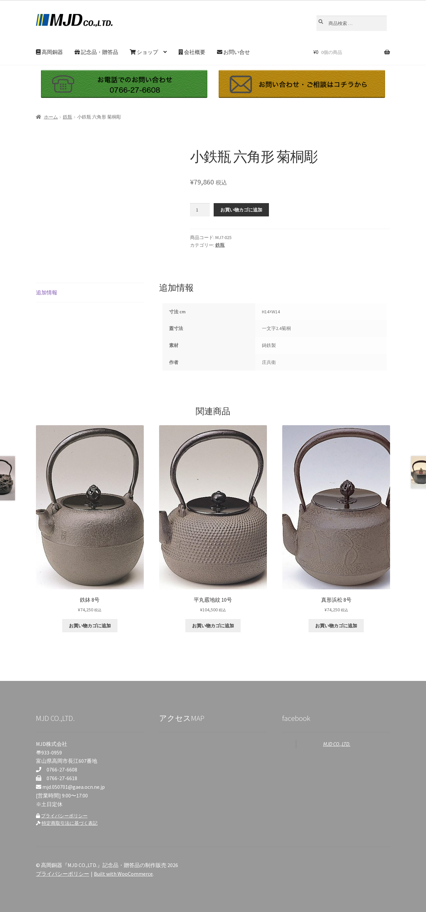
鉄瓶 (67, 117)
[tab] (90, 293)
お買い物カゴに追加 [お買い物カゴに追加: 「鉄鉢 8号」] (90, 626)
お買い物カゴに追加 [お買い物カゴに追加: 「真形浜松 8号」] (336, 626)
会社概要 (191, 52)
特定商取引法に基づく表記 (70, 823)
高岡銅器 (49, 52)
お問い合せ (233, 52)
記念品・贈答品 (96, 52)
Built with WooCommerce (123, 873)
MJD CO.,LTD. (336, 744)
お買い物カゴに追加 (241, 210)
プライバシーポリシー (64, 816)
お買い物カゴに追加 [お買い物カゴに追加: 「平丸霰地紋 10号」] (213, 626)
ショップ (144, 52)
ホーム (51, 117)
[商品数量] (200, 209)
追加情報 (46, 292)
